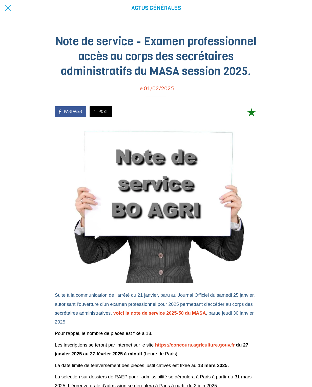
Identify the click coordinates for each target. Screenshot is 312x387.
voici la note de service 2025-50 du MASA (159, 313)
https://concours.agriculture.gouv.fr (195, 345)
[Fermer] (8, 8)
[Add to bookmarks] (251, 112)
